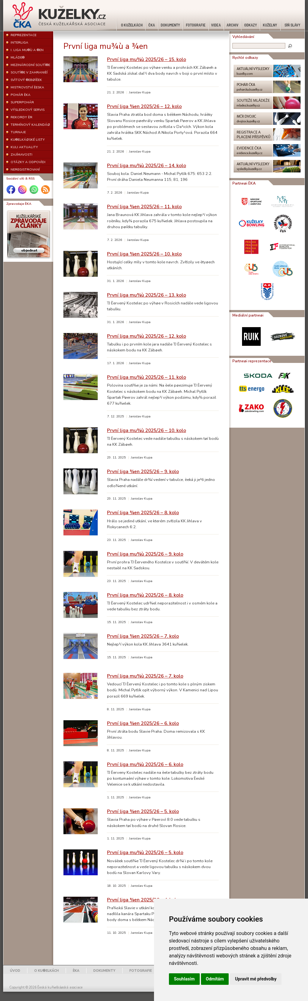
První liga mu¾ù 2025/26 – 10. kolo (146, 430)
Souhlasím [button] (184, 978)
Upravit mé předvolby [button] (255, 978)
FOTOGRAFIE (140, 970)
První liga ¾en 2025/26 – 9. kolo (143, 471)
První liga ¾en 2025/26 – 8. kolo (143, 512)
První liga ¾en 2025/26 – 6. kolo (143, 723)
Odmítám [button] (215, 978)
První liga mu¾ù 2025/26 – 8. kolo (145, 595)
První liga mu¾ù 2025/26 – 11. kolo (146, 377)
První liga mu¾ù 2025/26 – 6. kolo (145, 764)
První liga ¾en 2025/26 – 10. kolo (144, 254)
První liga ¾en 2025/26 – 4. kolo (143, 899)
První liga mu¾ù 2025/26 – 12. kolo (146, 336)
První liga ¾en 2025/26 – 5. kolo (143, 811)
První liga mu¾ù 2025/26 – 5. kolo (145, 852)
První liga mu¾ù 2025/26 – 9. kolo (145, 554)
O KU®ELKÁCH (46, 970)
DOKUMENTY (104, 970)
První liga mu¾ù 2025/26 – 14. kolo (146, 165)
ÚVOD (15, 970)
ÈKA (76, 970)
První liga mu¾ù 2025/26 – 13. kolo (146, 295)
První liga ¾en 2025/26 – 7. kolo (143, 636)
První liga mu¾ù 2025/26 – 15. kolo (146, 59)
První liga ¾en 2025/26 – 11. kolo (144, 206)
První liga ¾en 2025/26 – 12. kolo (144, 106)
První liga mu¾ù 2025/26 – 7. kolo (145, 676)
